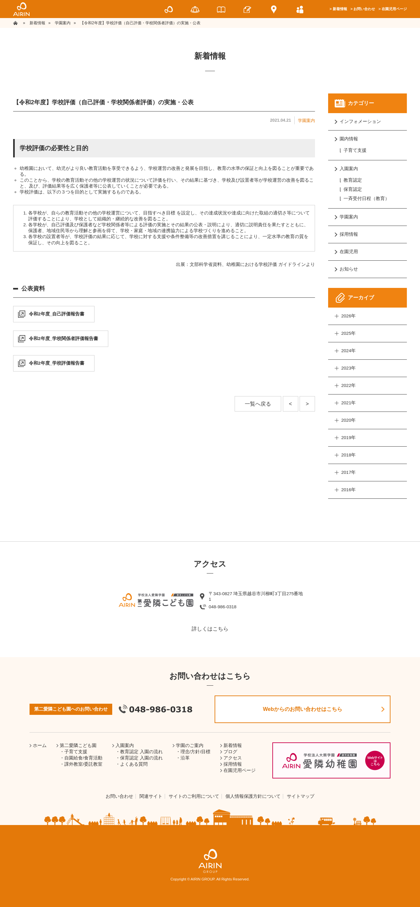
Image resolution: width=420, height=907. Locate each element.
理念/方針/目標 (195, 751)
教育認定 (353, 180)
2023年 (348, 368)
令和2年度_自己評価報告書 (56, 314)
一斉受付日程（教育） (366, 198)
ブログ (230, 751)
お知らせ (349, 269)
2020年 (348, 420)
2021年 (348, 402)
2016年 (348, 489)
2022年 (348, 385)
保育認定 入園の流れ (141, 758)
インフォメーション (360, 121)
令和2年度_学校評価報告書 (56, 363)
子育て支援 (355, 150)
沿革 (185, 758)
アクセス (232, 758)
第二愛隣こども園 (78, 745)
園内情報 (349, 138)
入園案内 (349, 168)
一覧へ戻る (258, 404)
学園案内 (306, 120)
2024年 (348, 350)
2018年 (348, 455)
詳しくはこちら (210, 629)
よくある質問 (134, 764)
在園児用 (349, 251)
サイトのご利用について (194, 796)
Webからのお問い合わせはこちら (302, 709)
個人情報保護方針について (253, 796)
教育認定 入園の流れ (141, 751)
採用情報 (349, 234)
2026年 (348, 315)
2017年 (348, 472)
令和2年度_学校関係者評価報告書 (63, 338)
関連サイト (150, 796)
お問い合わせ (364, 9)
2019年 (348, 437)
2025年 (348, 333)
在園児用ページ (394, 9)
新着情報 (340, 9)
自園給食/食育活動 (83, 758)
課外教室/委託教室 (83, 764)
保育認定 (353, 189)
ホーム (40, 745)
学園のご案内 (189, 745)
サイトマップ (300, 796)
